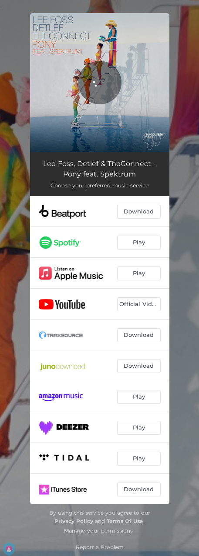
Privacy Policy (73, 521)
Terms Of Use (125, 521)
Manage (74, 530)
